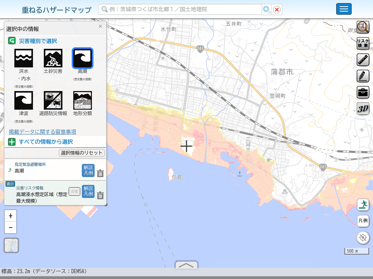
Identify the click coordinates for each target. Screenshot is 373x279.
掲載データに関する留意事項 (42, 131)
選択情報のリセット (82, 152)
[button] (10, 219)
